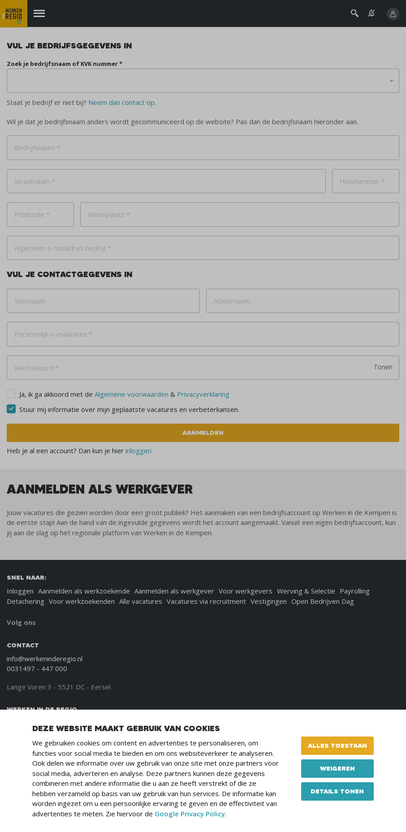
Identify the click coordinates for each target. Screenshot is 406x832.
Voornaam (30, 300)
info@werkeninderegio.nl (44, 658)
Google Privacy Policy (190, 813)
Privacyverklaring (203, 394)
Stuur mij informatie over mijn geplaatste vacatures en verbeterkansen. (129, 409)
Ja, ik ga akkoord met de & (124, 394)
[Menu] (39, 13)
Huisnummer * (362, 181)
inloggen (138, 450)
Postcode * (32, 214)
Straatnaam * (34, 181)
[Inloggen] (393, 14)
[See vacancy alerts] (371, 13)
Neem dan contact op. (122, 102)
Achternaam (232, 300)
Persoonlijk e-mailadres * (53, 333)
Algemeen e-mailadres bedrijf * (62, 247)
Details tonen (337, 791)
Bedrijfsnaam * (37, 147)
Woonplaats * (109, 214)
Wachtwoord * (36, 367)
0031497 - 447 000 (37, 668)
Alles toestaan (337, 745)
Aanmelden (203, 433)
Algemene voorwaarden (131, 394)
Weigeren (337, 768)
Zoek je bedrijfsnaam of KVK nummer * (64, 64)
